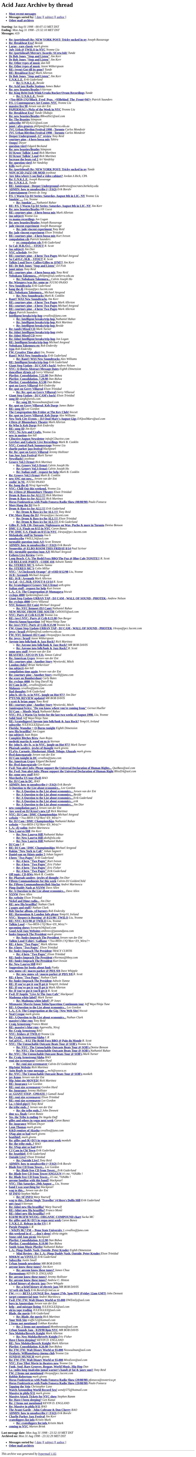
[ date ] (39, 17)
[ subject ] (49, 17)
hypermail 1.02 (47, 1453)
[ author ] (60, 17)
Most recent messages (22, 13)
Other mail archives (21, 20)
